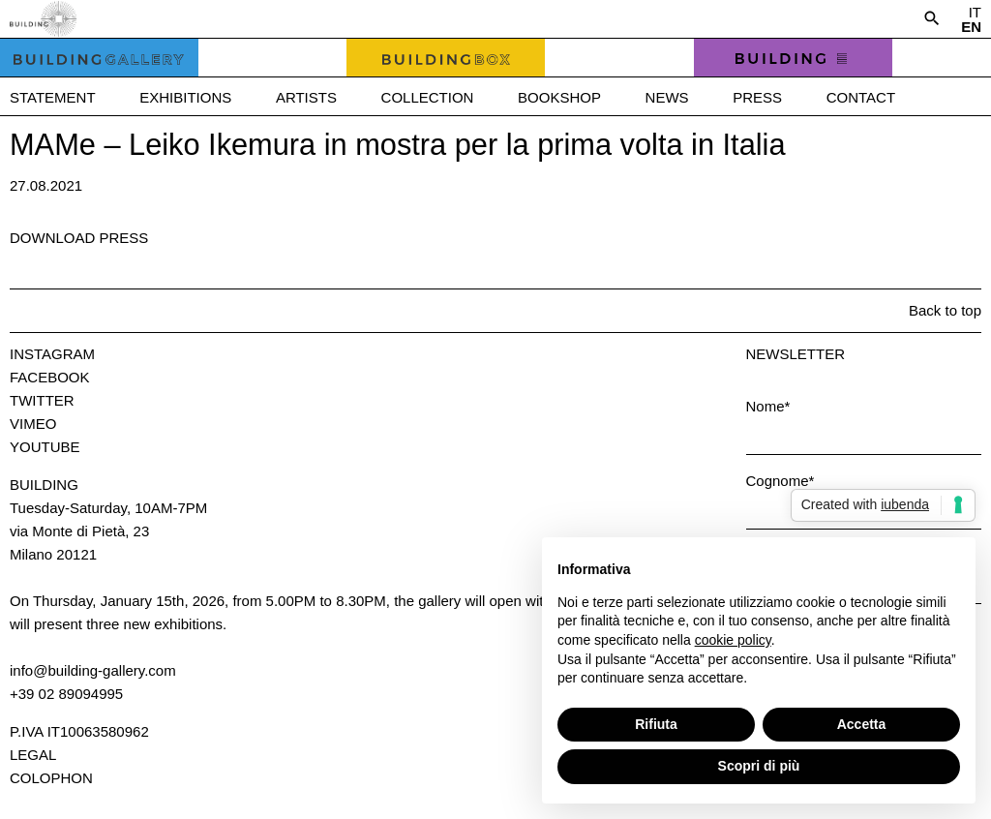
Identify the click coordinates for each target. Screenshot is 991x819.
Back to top (945, 310)
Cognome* (780, 480)
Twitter (42, 400)
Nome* (768, 406)
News (667, 97)
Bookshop (559, 97)
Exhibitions (185, 97)
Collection (427, 97)
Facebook (50, 377)
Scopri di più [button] (759, 766)
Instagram (52, 354)
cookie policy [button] (733, 640)
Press (757, 97)
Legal (33, 754)
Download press (79, 237)
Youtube (45, 447)
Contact (860, 97)
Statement (53, 97)
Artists (306, 97)
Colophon (51, 778)
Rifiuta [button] (656, 724)
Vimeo (33, 423)
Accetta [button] (861, 724)
